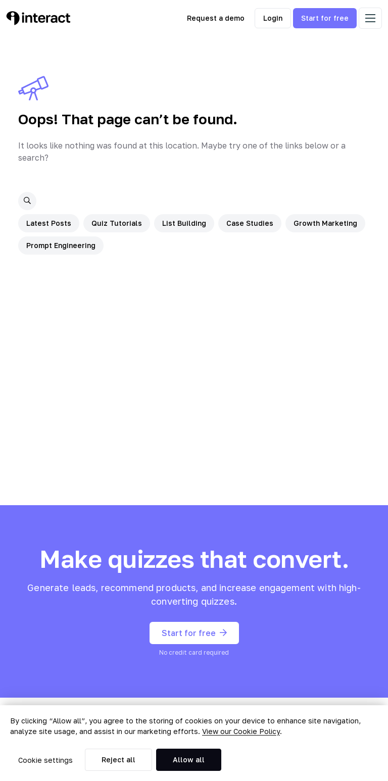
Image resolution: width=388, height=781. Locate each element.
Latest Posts (48, 223)
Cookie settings (45, 760)
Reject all (118, 759)
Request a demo (216, 18)
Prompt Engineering (60, 245)
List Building (184, 223)
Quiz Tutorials (116, 223)
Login (272, 18)
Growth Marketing (325, 223)
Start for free (325, 18)
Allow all (189, 759)
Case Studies (249, 223)
